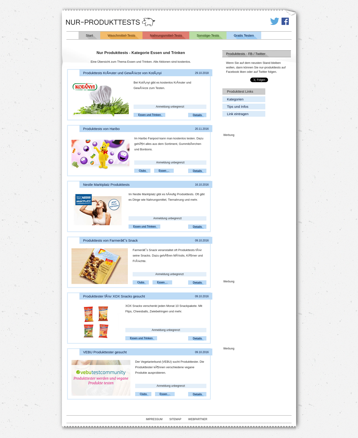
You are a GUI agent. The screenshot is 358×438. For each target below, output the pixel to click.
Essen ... (164, 170)
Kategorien (235, 99)
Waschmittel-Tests (121, 35)
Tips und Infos (237, 106)
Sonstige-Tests (208, 35)
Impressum (154, 419)
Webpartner (197, 419)
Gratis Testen (244, 35)
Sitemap (175, 419)
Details (197, 115)
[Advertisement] (256, 206)
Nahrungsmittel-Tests (166, 35)
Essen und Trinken (149, 114)
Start (89, 35)
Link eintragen (237, 114)
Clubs (142, 170)
